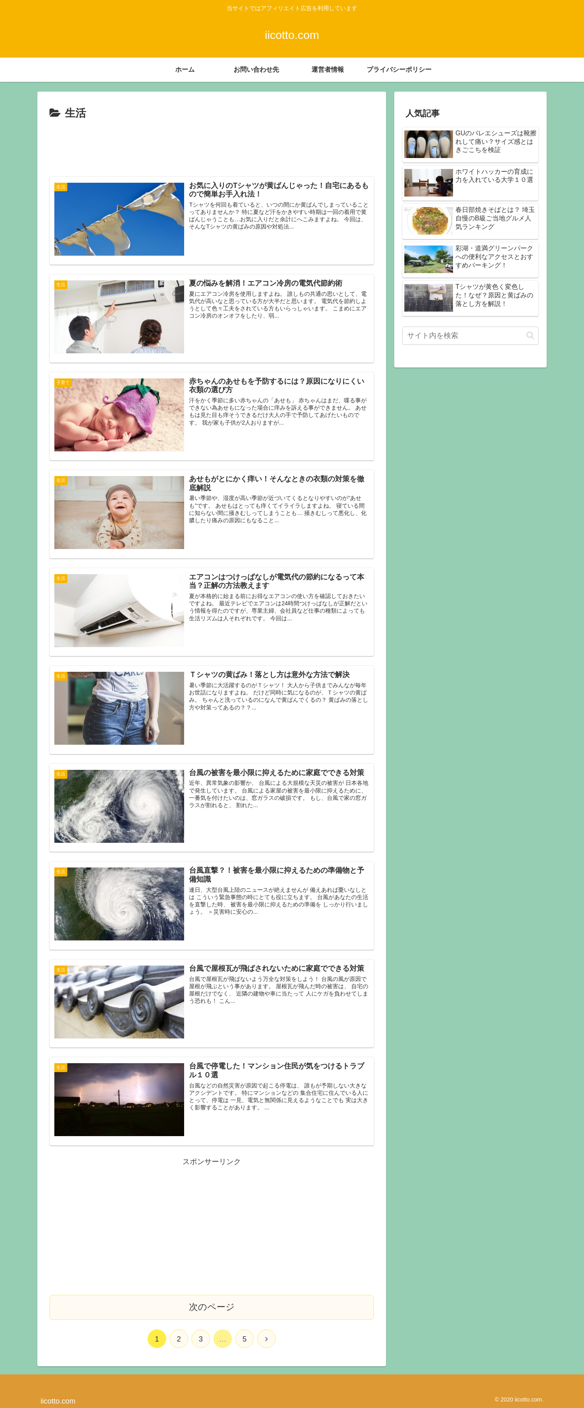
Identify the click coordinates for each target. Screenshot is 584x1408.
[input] (470, 336)
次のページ (212, 1306)
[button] (530, 335)
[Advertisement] (211, 145)
